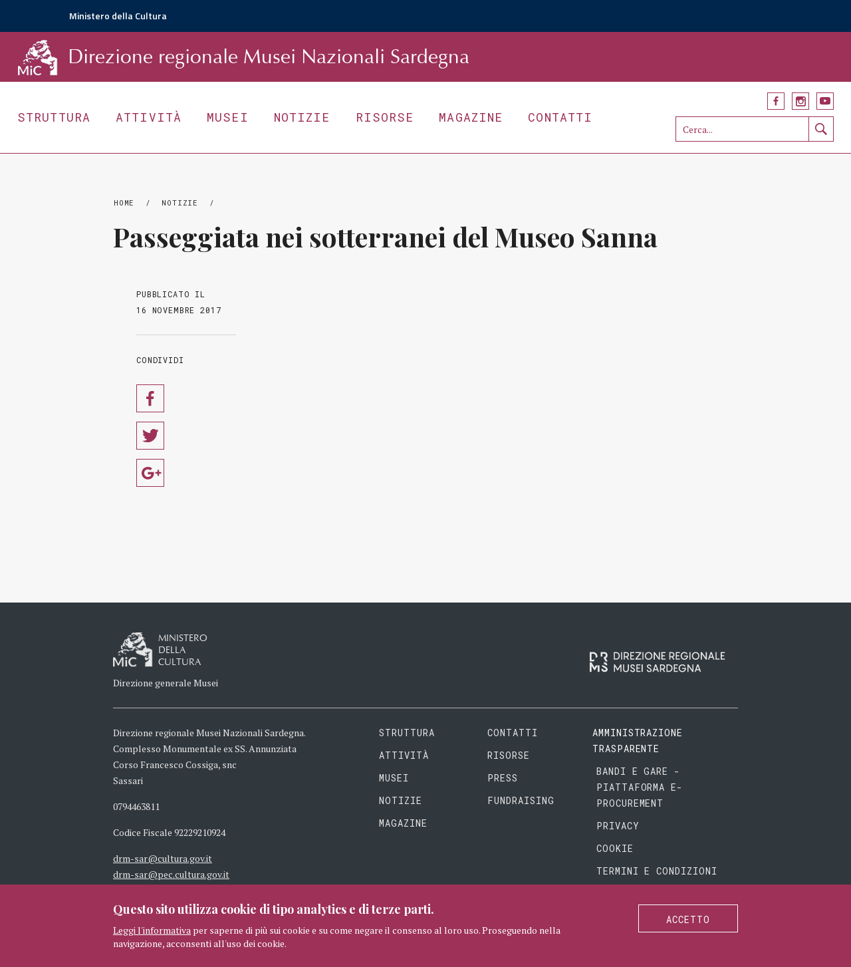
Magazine (471, 117)
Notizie (302, 117)
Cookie (615, 848)
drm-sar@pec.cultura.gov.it (171, 874)
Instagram (800, 101)
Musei (228, 117)
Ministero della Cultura (118, 16)
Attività (149, 117)
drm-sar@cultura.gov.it (162, 858)
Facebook (776, 101)
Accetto (688, 919)
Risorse (385, 117)
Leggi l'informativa (152, 930)
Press (502, 777)
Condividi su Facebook (150, 398)
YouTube (825, 101)
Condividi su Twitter (150, 436)
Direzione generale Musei (165, 682)
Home (124, 202)
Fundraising (520, 800)
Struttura (53, 117)
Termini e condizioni (657, 871)
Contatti (560, 117)
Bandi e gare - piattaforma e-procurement (639, 787)
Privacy (618, 825)
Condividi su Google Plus (150, 473)
